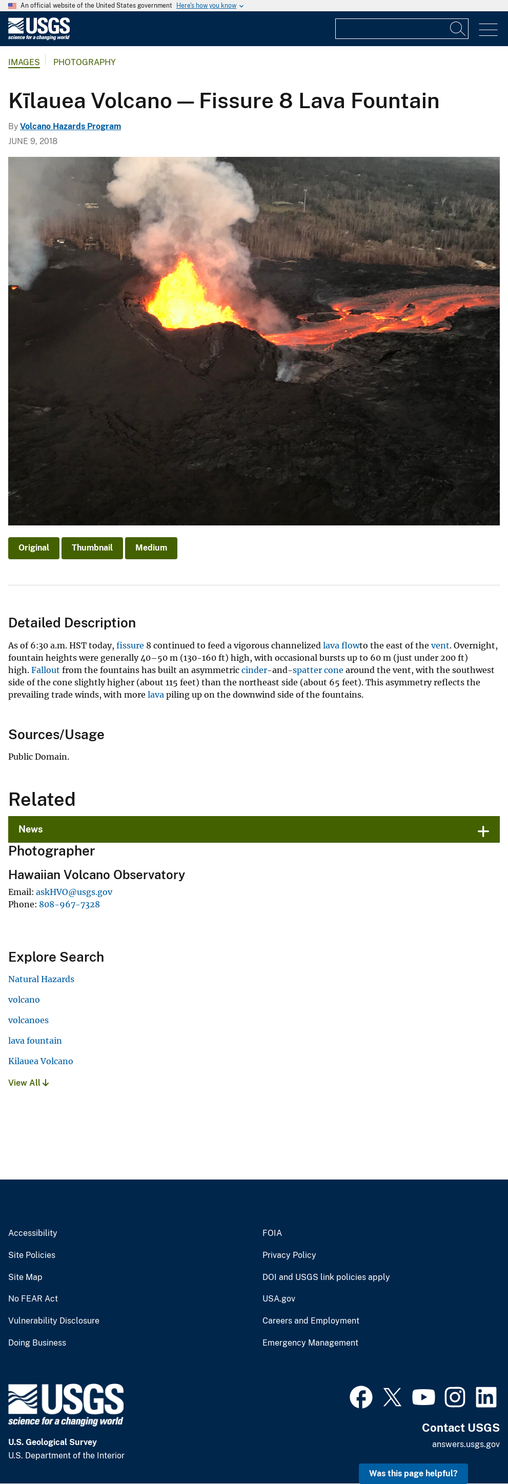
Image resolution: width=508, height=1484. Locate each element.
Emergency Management (310, 1343)
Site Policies (31, 1255)
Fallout (45, 670)
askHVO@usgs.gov (74, 892)
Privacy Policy (289, 1255)
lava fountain (35, 1040)
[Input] (402, 28)
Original (33, 548)
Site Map (25, 1277)
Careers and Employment (310, 1321)
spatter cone (318, 670)
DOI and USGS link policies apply (326, 1277)
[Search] (458, 28)
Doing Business (37, 1343)
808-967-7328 (69, 904)
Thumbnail (92, 548)
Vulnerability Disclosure (53, 1321)
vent (440, 645)
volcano (24, 999)
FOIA (272, 1233)
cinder (254, 670)
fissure (130, 645)
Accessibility (32, 1233)
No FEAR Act (33, 1299)
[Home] (39, 38)
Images (24, 62)
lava (156, 694)
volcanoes (28, 1020)
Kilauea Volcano (40, 1061)
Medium (151, 548)
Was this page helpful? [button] (413, 1473)
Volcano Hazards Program (70, 126)
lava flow (341, 645)
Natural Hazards (41, 979)
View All (28, 1083)
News (30, 829)
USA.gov (278, 1299)
